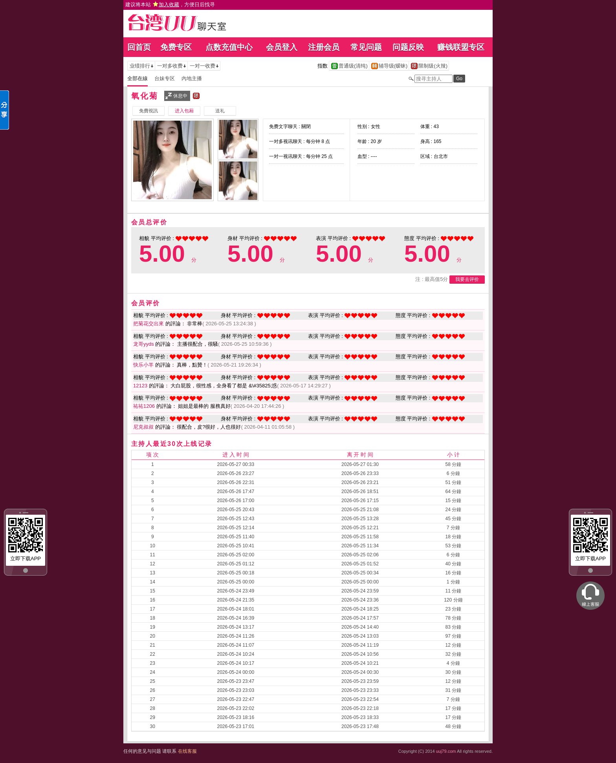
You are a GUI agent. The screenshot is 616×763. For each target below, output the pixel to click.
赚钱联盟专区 (460, 47)
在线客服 (187, 751)
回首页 (139, 47)
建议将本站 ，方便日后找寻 (170, 4)
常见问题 (366, 47)
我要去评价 (467, 279)
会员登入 (281, 47)
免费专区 (176, 47)
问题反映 (408, 47)
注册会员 (323, 47)
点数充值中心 (229, 47)
